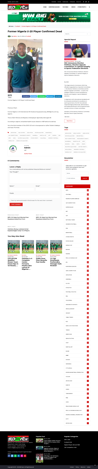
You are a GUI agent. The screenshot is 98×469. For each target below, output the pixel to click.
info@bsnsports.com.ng (17, 447)
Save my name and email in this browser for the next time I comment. (31, 200)
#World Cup (68, 152)
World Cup (11, 140)
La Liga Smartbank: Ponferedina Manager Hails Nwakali (56, 262)
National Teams (77, 220)
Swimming (77, 364)
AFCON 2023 (77, 381)
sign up (85, 178)
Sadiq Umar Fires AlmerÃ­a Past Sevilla (41, 260)
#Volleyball (68, 149)
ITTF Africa (77, 368)
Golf (77, 343)
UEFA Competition (77, 271)
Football (17, 26)
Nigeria (54, 135)
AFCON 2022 (77, 423)
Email (38, 186)
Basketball (49, 132)
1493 (75, 447)
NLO (77, 322)
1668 (78, 445)
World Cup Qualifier (22, 140)
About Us (78, 2)
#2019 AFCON (68, 133)
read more (70, 120)
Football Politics (77, 292)
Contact (72, 467)
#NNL (73, 144)
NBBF (77, 355)
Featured (65, 7)
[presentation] (73, 178)
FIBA (77, 398)
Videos (73, 7)
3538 (68, 439)
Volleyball (72, 2)
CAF (77, 216)
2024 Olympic (21, 132)
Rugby (77, 351)
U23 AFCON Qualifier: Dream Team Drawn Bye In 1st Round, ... (13, 262)
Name (12, 186)
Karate (59, 2)
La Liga (77, 283)
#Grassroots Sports (82, 138)
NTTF (77, 419)
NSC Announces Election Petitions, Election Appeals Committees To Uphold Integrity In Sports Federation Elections (77, 65)
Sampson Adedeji (13, 255)
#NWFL (83, 144)
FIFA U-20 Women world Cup (77, 410)
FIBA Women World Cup (77, 406)
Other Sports (82, 7)
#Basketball (80, 135)
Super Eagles (78, 207)
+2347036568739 (21, 446)
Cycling (77, 377)
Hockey (77, 360)
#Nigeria (67, 144)
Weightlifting (77, 338)
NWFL (14, 138)
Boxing (77, 250)
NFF (49, 135)
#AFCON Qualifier (69, 135)
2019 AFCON (13, 132)
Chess (77, 389)
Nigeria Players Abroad (70, 59)
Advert (88, 467)
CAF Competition (78, 203)
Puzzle (12, 193)
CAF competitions (13, 135)
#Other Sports (83, 146)
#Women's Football (79, 149)
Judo (77, 402)
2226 (70, 442)
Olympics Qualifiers (23, 138)
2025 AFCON (30, 132)
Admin (15, 36)
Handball (54, 2)
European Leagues (54, 7)
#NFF (83, 141)
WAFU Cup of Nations (77, 326)
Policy (77, 467)
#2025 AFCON (86, 133)
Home (45, 7)
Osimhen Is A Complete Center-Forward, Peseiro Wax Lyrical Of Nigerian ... (27, 264)
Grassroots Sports (25, 135)
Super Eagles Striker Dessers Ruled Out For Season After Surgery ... (52, 442)
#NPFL (78, 144)
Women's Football (53, 138)
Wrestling (77, 334)
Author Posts (28, 154)
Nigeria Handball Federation (77, 415)
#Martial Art (76, 141)
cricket (77, 313)
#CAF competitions (70, 138)
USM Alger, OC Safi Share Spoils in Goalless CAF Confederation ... (51, 457)
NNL (60, 135)
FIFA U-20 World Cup (77, 258)
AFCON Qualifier (39, 132)
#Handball (68, 141)
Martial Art (43, 135)
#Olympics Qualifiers (70, 146)
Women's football (77, 224)
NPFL (9, 138)
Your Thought (14, 172)
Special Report (77, 309)
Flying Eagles (77, 241)
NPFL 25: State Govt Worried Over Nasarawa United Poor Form (21, 217)
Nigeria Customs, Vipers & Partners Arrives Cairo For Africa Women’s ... (51, 450)
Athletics (77, 288)
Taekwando (65, 2)
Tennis (77, 330)
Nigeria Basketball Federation (77, 372)
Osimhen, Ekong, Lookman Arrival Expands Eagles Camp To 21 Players (21, 228)
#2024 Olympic (77, 133)
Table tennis (77, 317)
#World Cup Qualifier (80, 152)
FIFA (77, 228)
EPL (77, 262)
